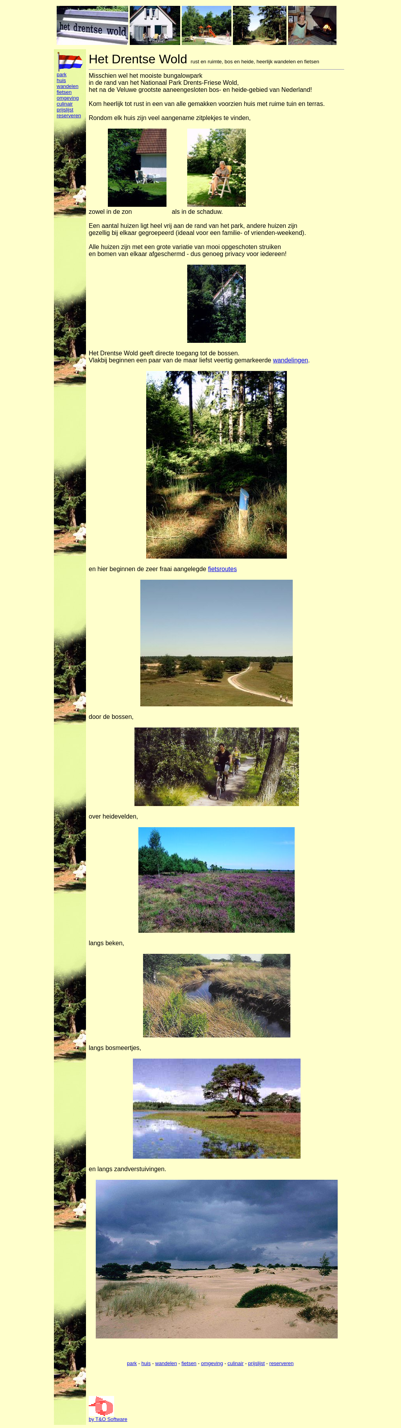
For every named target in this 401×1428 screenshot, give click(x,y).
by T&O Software (108, 1419)
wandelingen (290, 360)
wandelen (68, 86)
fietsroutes (222, 569)
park (61, 74)
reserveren (69, 115)
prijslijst (65, 110)
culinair (65, 104)
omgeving (68, 98)
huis (61, 80)
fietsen (64, 92)
